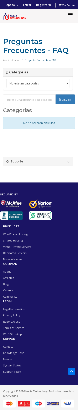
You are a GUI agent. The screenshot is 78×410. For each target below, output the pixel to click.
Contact (8, 346)
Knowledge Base (13, 353)
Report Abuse (11, 321)
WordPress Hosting (15, 234)
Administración (11, 60)
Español (11, 5)
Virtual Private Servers (17, 247)
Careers (8, 290)
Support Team (12, 372)
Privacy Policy (11, 315)
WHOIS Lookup (12, 334)
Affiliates (8, 278)
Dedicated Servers (15, 253)
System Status (12, 365)
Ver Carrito (67, 5)
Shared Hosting (13, 240)
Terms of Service (13, 328)
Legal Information (14, 309)
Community (10, 296)
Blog (6, 284)
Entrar (27, 5)
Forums (7, 359)
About (7, 271)
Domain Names (12, 259)
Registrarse (44, 5)
